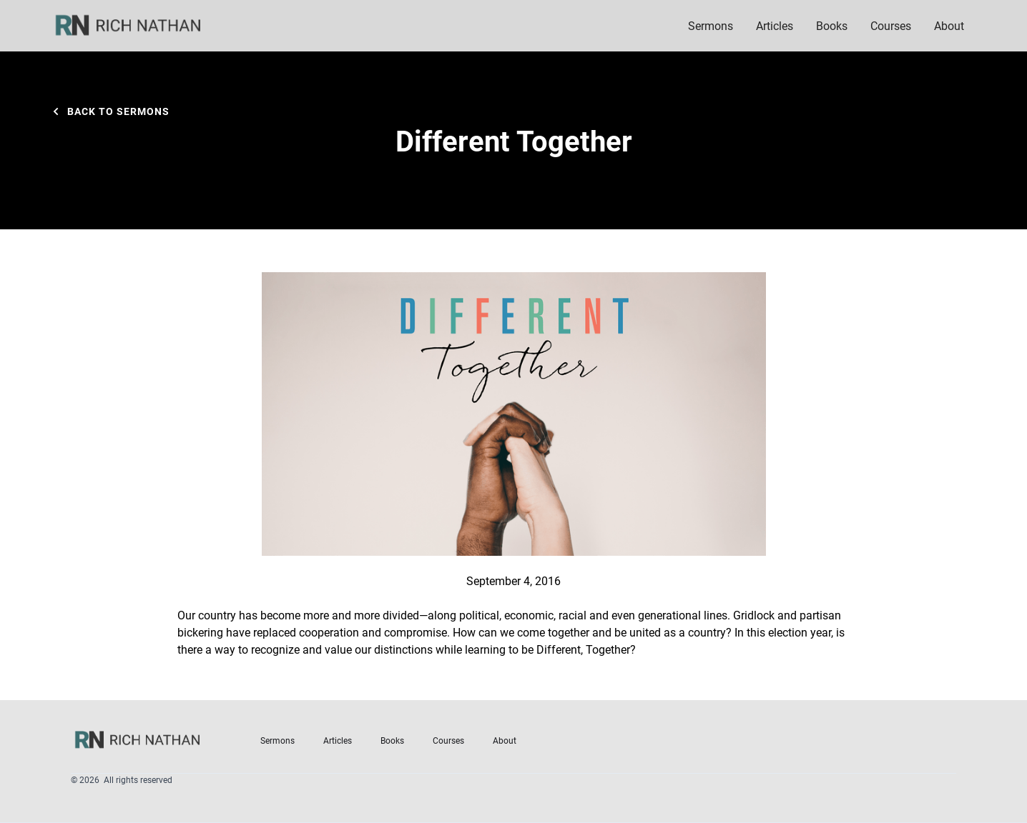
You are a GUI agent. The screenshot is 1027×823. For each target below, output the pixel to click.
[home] (137, 25)
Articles (774, 25)
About (504, 740)
